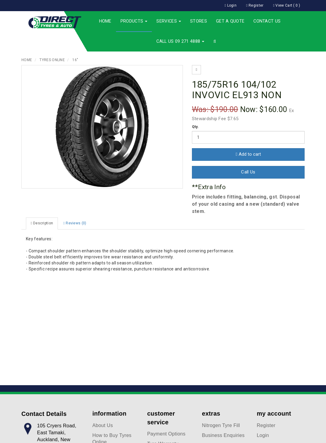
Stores (198, 21)
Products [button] (134, 21)
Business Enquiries (223, 435)
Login (263, 435)
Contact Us (267, 21)
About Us (102, 425)
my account (274, 413)
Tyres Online (52, 60)
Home (105, 21)
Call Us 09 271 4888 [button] (180, 41)
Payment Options (166, 433)
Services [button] (168, 21)
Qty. (195, 127)
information (109, 413)
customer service (161, 418)
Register (266, 425)
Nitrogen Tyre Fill (221, 425)
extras (211, 413)
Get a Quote (230, 21)
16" (75, 60)
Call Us (248, 172)
